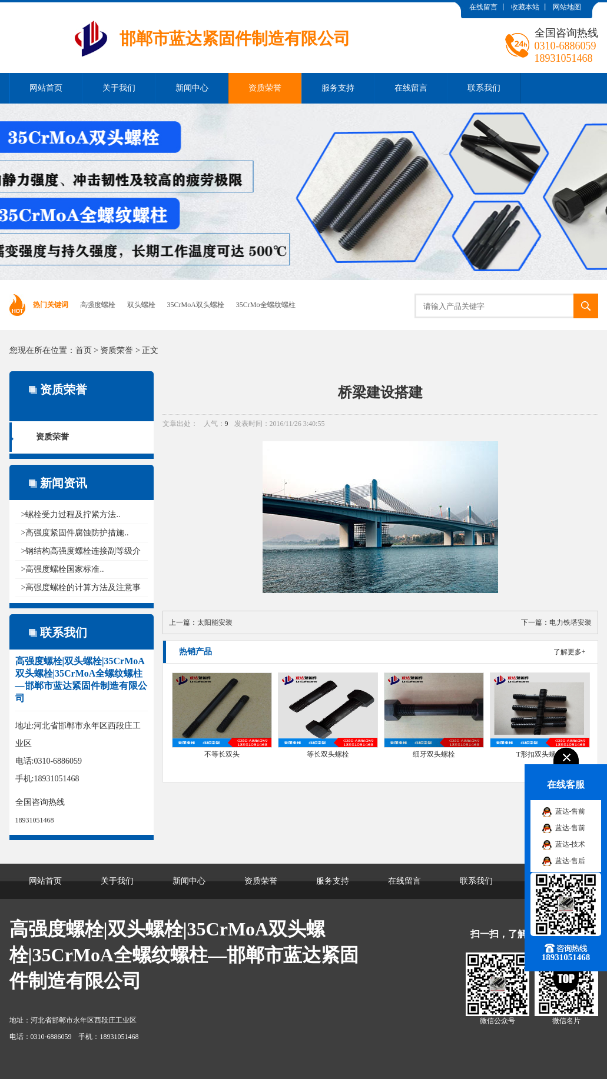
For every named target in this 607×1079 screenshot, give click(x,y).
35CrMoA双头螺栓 (195, 305)
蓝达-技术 (570, 844)
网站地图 (567, 7)
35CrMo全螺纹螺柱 (266, 305)
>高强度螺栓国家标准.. (62, 569)
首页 (83, 350)
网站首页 (45, 88)
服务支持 (337, 88)
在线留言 (483, 7)
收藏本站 (525, 7)
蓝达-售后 (570, 861)
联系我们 (483, 88)
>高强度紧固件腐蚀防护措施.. (75, 532)
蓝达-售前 (570, 811)
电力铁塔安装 (570, 622)
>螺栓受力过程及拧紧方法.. (71, 514)
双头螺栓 (141, 305)
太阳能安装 (215, 622)
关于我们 (118, 88)
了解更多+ (569, 652)
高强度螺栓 (97, 305)
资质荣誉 (264, 88)
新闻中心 (191, 88)
